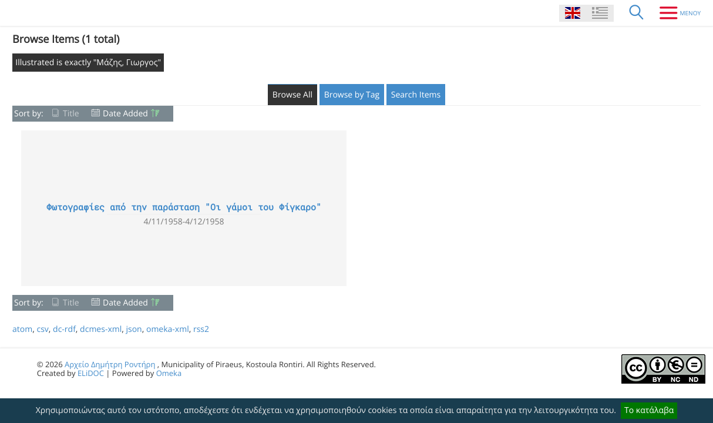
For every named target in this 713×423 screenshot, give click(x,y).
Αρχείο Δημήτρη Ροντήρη (110, 364)
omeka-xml (167, 329)
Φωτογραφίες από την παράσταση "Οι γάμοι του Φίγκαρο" (183, 207)
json (134, 329)
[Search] (637, 13)
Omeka (169, 373)
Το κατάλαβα (649, 410)
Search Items (415, 94)
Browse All (292, 94)
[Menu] (676, 13)
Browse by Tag (352, 94)
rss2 (201, 329)
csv (42, 329)
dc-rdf (64, 329)
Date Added (125, 113)
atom (22, 329)
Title (71, 113)
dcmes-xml (101, 329)
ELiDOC (91, 373)
